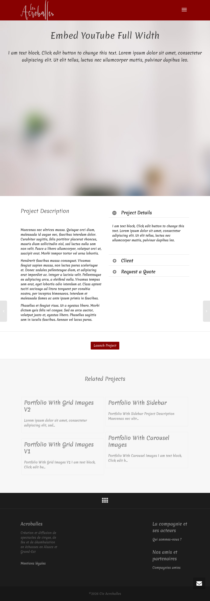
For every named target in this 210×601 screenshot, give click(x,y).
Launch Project (105, 345)
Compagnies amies (167, 568)
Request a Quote (138, 272)
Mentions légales (33, 563)
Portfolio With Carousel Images (139, 441)
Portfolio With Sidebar (138, 403)
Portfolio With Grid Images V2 (59, 406)
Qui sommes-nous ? (167, 539)
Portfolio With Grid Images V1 (59, 448)
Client (127, 261)
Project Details (136, 213)
